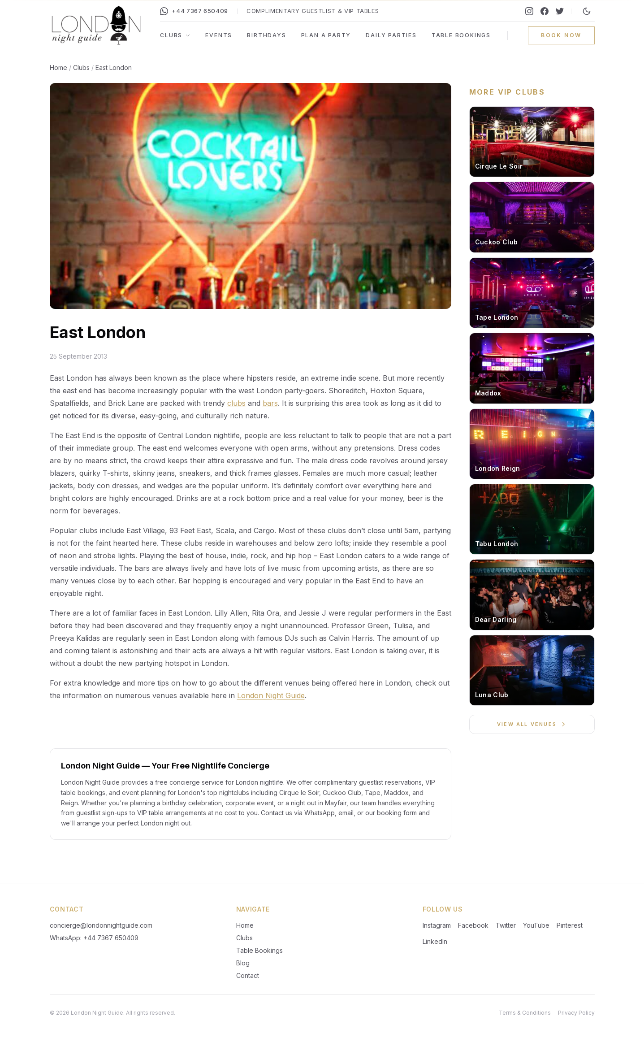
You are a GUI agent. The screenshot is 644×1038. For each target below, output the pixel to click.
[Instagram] (529, 11)
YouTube (536, 925)
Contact (247, 975)
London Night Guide (271, 695)
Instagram (437, 925)
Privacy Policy (576, 1012)
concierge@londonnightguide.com (101, 925)
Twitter (506, 925)
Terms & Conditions (525, 1012)
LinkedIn (435, 941)
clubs (236, 403)
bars (270, 403)
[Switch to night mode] (587, 11)
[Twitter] (560, 11)
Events (218, 35)
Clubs (175, 35)
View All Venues (531, 724)
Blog (243, 963)
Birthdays (266, 35)
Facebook (473, 925)
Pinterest (570, 925)
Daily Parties (391, 35)
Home (58, 67)
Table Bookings (461, 35)
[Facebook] (544, 11)
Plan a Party (326, 35)
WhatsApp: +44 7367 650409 (94, 938)
